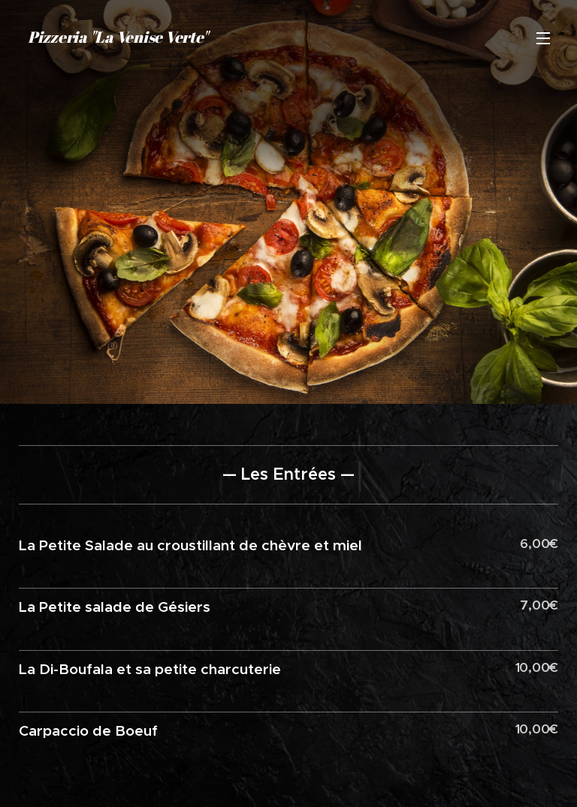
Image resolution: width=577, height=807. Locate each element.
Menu (543, 38)
